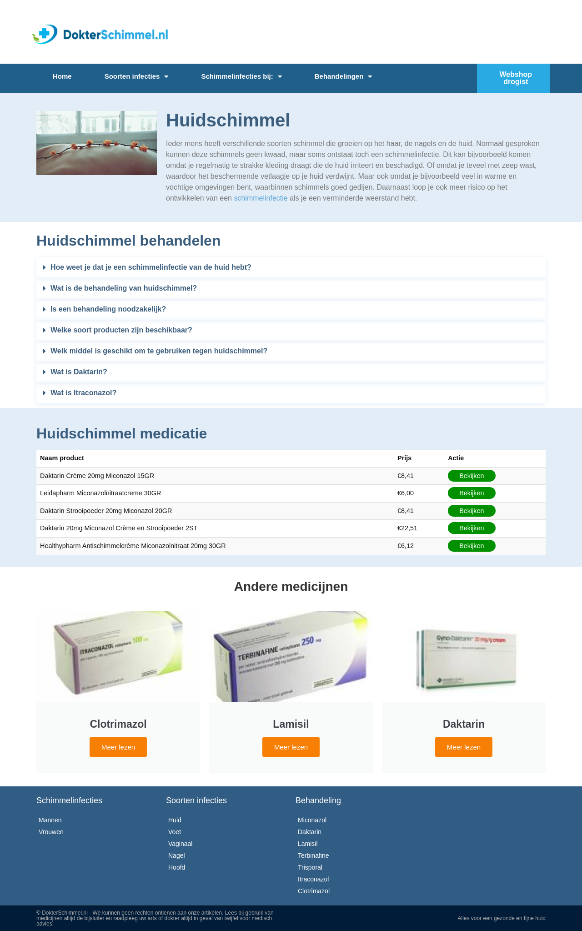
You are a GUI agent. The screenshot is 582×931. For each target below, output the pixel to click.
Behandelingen (343, 77)
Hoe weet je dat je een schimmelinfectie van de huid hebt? (150, 267)
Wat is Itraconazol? (83, 393)
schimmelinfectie (260, 198)
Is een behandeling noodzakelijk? (108, 309)
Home (62, 76)
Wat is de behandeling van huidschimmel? (123, 288)
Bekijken (471, 475)
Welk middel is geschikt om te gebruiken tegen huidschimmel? (158, 351)
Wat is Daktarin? (78, 372)
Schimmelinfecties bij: (241, 77)
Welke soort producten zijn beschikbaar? (121, 330)
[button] (291, 267)
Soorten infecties (137, 77)
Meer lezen (118, 747)
